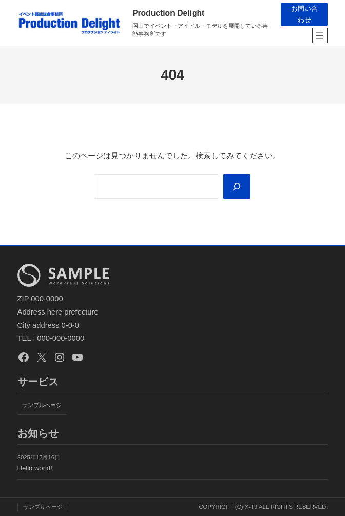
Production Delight (168, 13)
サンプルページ (42, 405)
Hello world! (34, 468)
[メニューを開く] (320, 35)
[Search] (236, 186)
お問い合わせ (304, 14)
